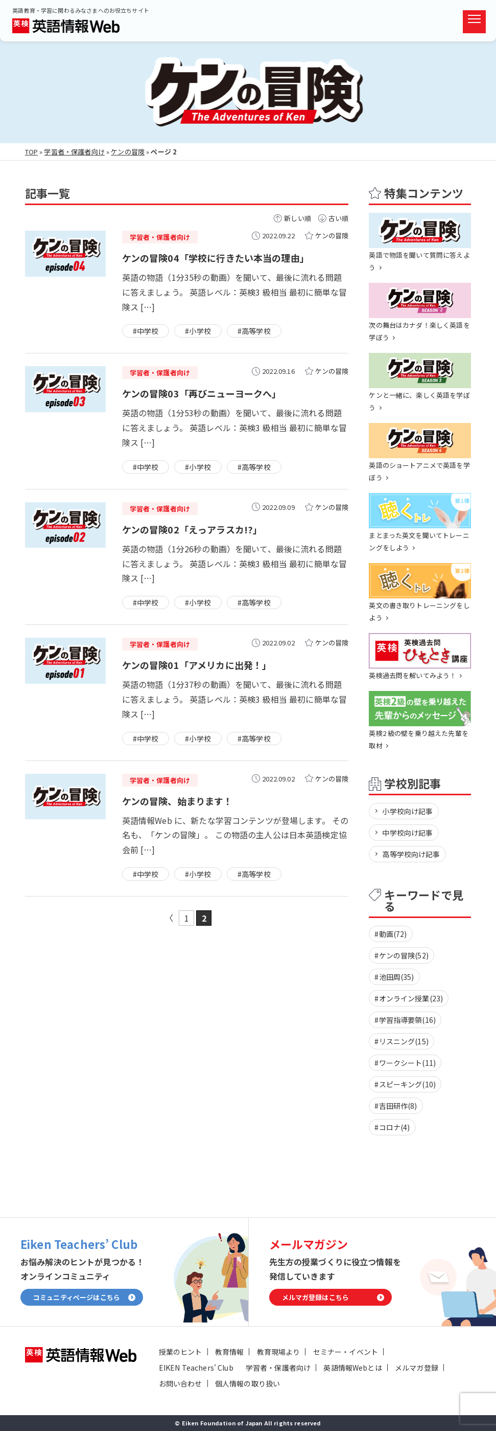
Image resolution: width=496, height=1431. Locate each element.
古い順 (338, 218)
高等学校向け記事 (411, 854)
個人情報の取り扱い (247, 1383)
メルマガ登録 (416, 1367)
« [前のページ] (169, 918)
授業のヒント (180, 1351)
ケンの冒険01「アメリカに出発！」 (197, 665)
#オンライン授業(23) (408, 998)
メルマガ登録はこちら (315, 1297)
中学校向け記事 (407, 833)
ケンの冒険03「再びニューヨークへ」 (201, 393)
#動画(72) (390, 934)
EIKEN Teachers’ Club (196, 1367)
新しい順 (297, 218)
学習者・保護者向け (74, 151)
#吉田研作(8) (395, 1106)
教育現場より (278, 1351)
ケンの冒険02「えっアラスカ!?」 (192, 529)
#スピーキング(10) (405, 1084)
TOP (31, 151)
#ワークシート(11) (405, 1063)
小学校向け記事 (407, 811)
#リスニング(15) (401, 1041)
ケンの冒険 (128, 151)
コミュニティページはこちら (76, 1297)
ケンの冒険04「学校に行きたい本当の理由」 (215, 257)
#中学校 (146, 331)
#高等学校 (254, 331)
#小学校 (198, 331)
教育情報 (229, 1351)
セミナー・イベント (345, 1351)
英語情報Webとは (352, 1367)
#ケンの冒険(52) (401, 955)
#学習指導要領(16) (405, 1020)
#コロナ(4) (392, 1127)
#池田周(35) (394, 977)
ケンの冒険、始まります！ (177, 801)
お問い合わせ (180, 1383)
